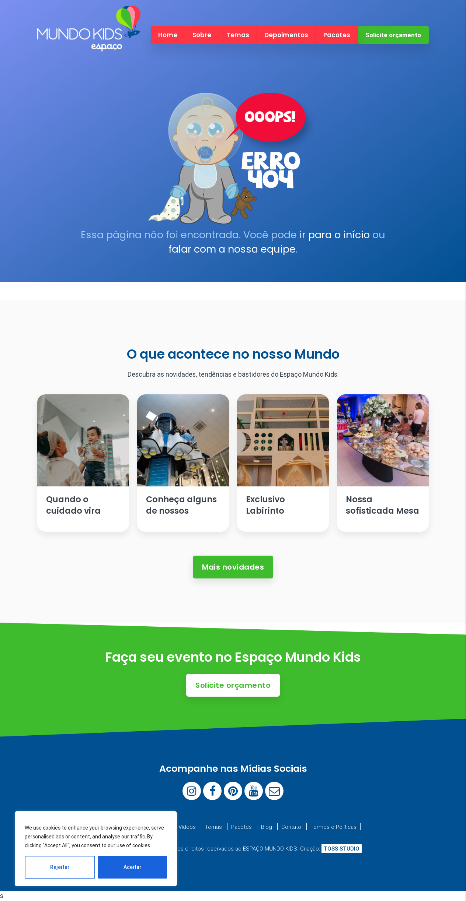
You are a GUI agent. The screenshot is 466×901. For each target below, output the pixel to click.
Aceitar (133, 867)
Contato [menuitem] (291, 826)
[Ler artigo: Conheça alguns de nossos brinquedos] (183, 463)
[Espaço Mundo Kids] (88, 45)
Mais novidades (233, 567)
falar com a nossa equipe (232, 249)
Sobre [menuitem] (201, 35)
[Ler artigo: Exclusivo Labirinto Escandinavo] (283, 463)
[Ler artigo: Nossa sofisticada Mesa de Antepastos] (383, 463)
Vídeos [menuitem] (187, 826)
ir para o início (334, 235)
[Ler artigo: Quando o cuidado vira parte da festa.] (83, 463)
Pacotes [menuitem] (336, 35)
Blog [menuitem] (266, 826)
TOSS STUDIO (341, 848)
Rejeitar (60, 867)
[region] (96, 848)
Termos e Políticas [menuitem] (333, 826)
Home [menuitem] (167, 35)
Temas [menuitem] (237, 35)
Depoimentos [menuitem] (286, 35)
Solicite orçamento (393, 35)
